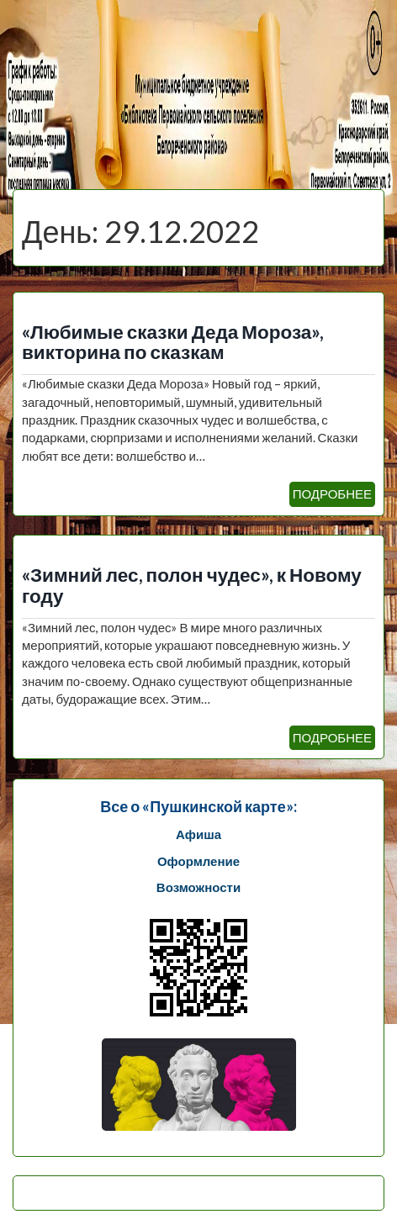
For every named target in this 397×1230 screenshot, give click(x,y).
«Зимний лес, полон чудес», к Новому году (192, 585)
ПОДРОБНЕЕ (332, 493)
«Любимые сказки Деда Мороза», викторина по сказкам (173, 342)
